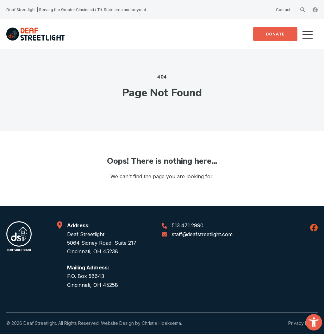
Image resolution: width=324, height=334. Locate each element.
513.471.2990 (187, 225)
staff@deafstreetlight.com (202, 234)
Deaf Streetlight (39, 323)
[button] (314, 322)
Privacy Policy (303, 323)
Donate (275, 34)
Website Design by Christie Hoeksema (141, 323)
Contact (283, 9)
